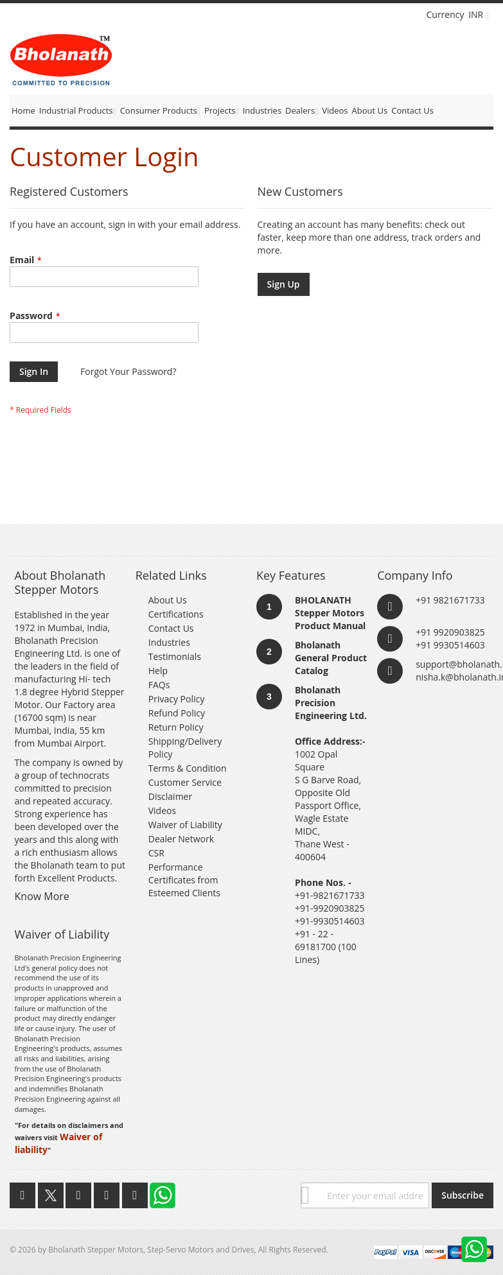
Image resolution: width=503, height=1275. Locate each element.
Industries (169, 642)
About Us (167, 600)
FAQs (159, 685)
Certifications (176, 614)
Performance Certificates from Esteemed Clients (184, 880)
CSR (156, 853)
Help (158, 670)
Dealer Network (181, 839)
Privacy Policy (176, 699)
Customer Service (185, 782)
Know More (42, 896)
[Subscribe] (462, 1195)
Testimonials (174, 656)
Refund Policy (176, 713)
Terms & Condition (187, 768)
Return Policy (176, 727)
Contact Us (171, 628)
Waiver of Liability (185, 825)
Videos (162, 810)
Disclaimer (170, 796)
